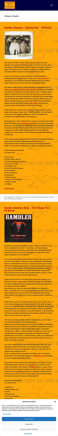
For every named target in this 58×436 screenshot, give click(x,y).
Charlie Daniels (8, 90)
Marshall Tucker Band (28, 123)
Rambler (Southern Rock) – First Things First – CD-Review (28, 209)
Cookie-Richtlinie (28, 433)
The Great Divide (31, 90)
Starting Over (45, 197)
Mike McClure (34, 103)
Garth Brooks (44, 78)
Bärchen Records (9, 188)
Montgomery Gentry (40, 356)
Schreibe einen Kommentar (16, 198)
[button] (55, 402)
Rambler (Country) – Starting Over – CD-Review (28, 27)
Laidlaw (33, 367)
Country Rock (28, 197)
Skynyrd (31, 365)
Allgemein (19, 197)
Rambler (40, 197)
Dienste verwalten (7, 414)
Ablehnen (29, 424)
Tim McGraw (22, 90)
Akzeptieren (29, 419)
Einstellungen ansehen (29, 429)
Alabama (16, 90)
